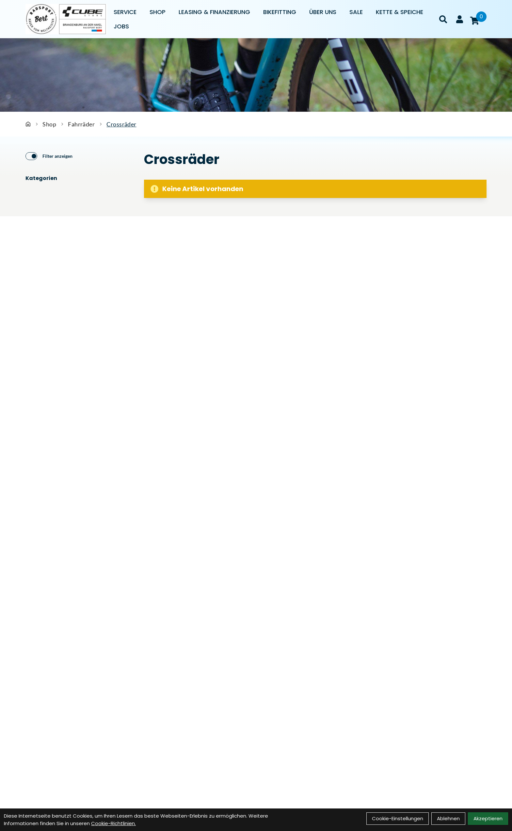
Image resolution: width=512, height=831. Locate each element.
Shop (158, 12)
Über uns (322, 12)
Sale (356, 12)
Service (125, 12)
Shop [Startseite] (49, 124)
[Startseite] (28, 124)
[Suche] (443, 19)
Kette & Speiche (399, 12)
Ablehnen (448, 818)
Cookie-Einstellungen (397, 818)
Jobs (121, 26)
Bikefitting (279, 12)
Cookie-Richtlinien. (113, 823)
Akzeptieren (488, 818)
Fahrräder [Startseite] (81, 124)
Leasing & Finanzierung (214, 12)
